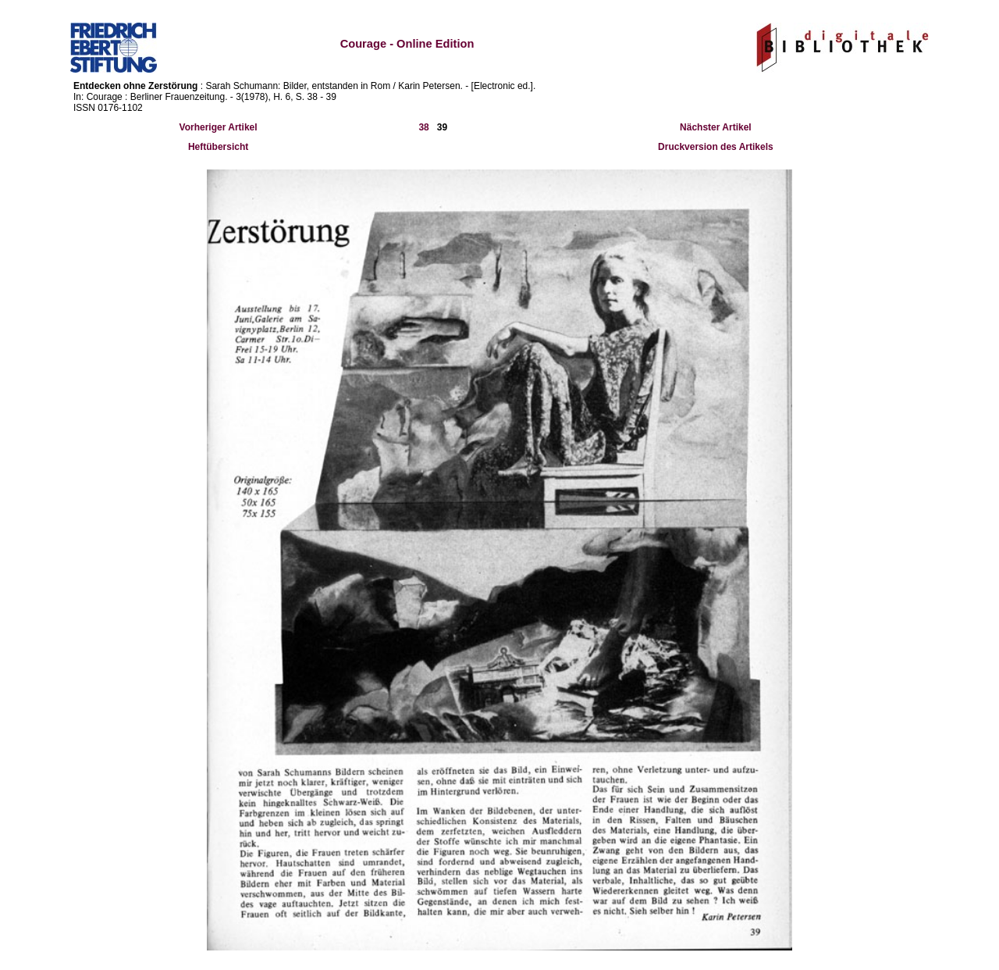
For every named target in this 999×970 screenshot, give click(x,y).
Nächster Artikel (716, 127)
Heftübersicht (218, 146)
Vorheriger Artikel (219, 127)
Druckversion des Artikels (715, 146)
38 (423, 127)
